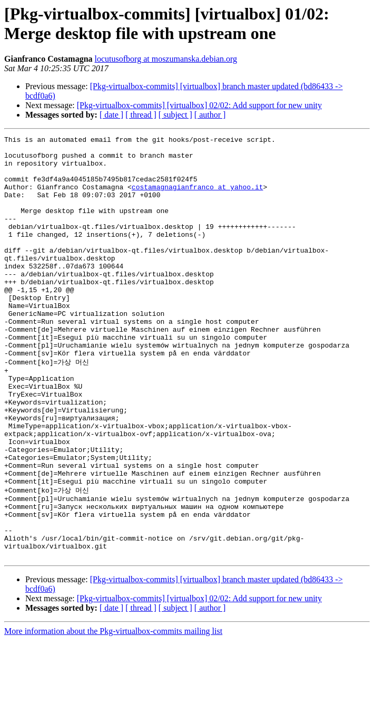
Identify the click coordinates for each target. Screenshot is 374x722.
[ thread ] (140, 114)
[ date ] (111, 114)
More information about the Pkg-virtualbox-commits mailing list (113, 712)
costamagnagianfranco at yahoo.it (197, 198)
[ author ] (210, 114)
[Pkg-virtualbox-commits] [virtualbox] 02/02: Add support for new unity (199, 105)
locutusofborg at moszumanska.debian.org (166, 58)
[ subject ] (175, 114)
